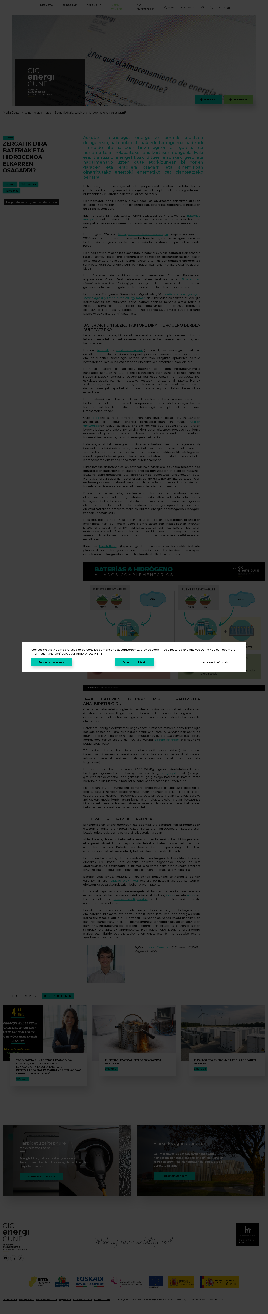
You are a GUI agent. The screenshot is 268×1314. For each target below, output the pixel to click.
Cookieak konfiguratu (215, 662)
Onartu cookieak (134, 662)
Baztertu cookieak (51, 662)
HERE (98, 653)
